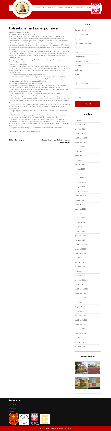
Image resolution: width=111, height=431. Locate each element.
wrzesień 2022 (80, 293)
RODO (77, 74)
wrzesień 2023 (80, 249)
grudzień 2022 (80, 280)
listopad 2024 (80, 187)
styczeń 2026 (80, 124)
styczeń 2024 (80, 231)
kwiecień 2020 (80, 342)
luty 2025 (78, 173)
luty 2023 (78, 271)
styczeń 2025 (80, 178)
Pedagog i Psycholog (82, 61)
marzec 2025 (80, 169)
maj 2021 (78, 307)
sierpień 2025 (80, 147)
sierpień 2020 (80, 329)
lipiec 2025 (79, 151)
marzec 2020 (80, 347)
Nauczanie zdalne (81, 34)
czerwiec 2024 (80, 209)
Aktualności (12, 408)
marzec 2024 (80, 222)
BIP (76, 79)
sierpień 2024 (80, 200)
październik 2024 (81, 191)
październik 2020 (81, 320)
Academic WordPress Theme (61, 428)
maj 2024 (78, 213)
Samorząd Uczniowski (83, 43)
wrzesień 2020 (80, 324)
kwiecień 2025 (80, 164)
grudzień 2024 (80, 182)
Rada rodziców (80, 57)
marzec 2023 (80, 267)
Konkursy (12, 411)
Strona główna (40, 7)
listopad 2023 (80, 240)
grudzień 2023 (80, 235)
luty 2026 (78, 120)
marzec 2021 (80, 311)
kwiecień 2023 (80, 262)
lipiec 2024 (79, 204)
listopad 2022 (80, 284)
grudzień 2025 (80, 129)
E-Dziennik (79, 39)
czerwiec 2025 (80, 156)
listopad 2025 (80, 133)
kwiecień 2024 (80, 218)
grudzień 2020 (80, 315)
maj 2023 (78, 258)
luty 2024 (78, 227)
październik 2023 (81, 244)
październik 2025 (81, 138)
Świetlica (78, 70)
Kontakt (89, 7)
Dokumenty (79, 7)
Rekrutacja (79, 52)
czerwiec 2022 (80, 298)
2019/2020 (12, 405)
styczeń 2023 (80, 275)
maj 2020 (78, 338)
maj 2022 (78, 302)
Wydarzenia (69, 7)
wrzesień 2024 (80, 196)
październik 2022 (81, 289)
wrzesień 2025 (80, 142)
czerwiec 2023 (80, 253)
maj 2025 (78, 160)
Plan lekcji (59, 7)
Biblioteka (78, 65)
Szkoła (50, 7)
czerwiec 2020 (80, 333)
